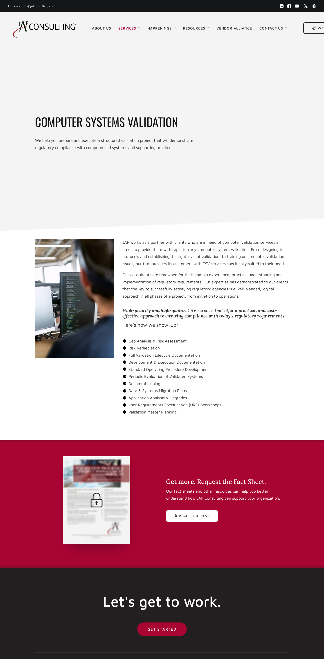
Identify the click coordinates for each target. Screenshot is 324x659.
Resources (196, 28)
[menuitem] (281, 6)
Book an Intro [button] (263, 563)
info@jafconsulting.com (38, 6)
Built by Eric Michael (114, 650)
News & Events (183, 580)
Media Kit (178, 594)
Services (129, 28)
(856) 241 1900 (117, 566)
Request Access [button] (192, 389)
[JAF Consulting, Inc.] (44, 27)
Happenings (161, 28)
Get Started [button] (162, 502)
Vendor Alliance (234, 28)
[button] (281, 6)
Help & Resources (186, 588)
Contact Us (273, 28)
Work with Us (182, 559)
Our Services (181, 573)
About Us (101, 28)
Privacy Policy (183, 609)
